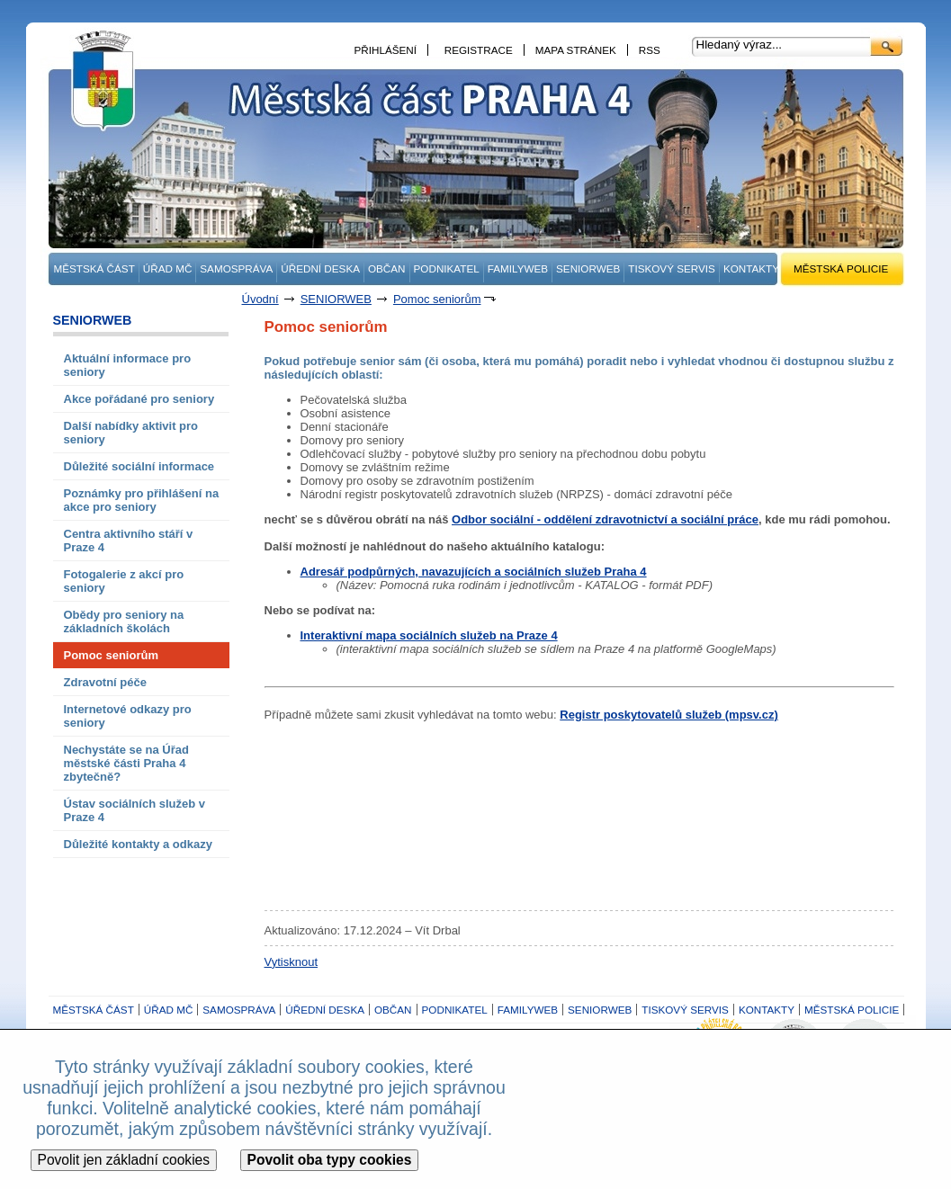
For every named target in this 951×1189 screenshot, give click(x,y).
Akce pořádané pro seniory (139, 399)
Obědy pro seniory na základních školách (124, 621)
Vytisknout (291, 962)
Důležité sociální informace (139, 466)
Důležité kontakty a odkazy (138, 844)
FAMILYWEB (518, 268)
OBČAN (387, 268)
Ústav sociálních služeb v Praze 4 (135, 810)
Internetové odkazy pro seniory (128, 715)
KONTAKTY (751, 268)
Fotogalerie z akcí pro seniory (124, 581)
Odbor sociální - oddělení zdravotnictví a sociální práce (605, 519)
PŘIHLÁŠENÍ (385, 50)
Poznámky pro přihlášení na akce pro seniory (142, 500)
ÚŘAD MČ (168, 268)
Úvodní (260, 299)
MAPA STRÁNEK (575, 50)
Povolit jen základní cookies (124, 1159)
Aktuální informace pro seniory (128, 365)
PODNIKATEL (447, 268)
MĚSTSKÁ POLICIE (841, 268)
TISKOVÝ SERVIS (671, 268)
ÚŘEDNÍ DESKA (320, 268)
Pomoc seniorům (437, 299)
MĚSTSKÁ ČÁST (94, 268)
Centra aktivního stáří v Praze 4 (128, 540)
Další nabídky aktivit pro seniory (131, 432)
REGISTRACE (478, 50)
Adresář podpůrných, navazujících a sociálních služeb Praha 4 (474, 571)
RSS (649, 50)
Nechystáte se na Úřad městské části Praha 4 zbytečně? (126, 763)
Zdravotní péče (105, 682)
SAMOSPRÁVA (236, 268)
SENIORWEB (588, 268)
